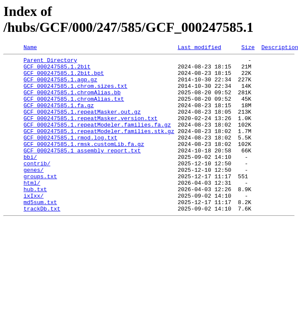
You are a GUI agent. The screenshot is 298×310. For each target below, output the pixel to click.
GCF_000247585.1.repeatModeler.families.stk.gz (99, 148)
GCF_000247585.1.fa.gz (59, 117)
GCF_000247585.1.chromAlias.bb (72, 101)
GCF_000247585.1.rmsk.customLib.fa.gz (84, 163)
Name (30, 48)
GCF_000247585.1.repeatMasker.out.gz (82, 124)
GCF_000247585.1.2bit (57, 70)
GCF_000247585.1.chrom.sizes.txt (76, 93)
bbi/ (30, 179)
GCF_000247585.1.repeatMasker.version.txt (91, 132)
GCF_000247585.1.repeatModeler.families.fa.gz (97, 140)
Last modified (199, 48)
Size (248, 48)
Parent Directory (50, 62)
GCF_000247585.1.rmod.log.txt (70, 155)
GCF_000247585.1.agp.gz (60, 86)
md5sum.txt (40, 233)
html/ (32, 210)
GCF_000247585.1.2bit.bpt (64, 78)
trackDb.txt (42, 241)
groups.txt (40, 202)
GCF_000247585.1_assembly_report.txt (82, 171)
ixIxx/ (34, 225)
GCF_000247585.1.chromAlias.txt (74, 109)
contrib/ (37, 186)
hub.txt (35, 217)
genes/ (34, 194)
